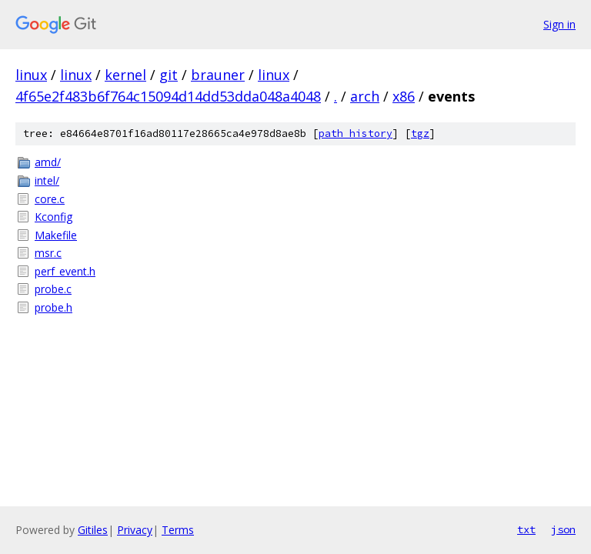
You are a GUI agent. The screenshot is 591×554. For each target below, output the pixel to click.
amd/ (48, 162)
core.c (50, 199)
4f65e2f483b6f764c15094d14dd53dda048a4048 (168, 96)
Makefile (56, 235)
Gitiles (93, 529)
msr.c (48, 252)
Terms (178, 529)
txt (526, 529)
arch (364, 96)
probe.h (53, 307)
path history (355, 133)
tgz (420, 133)
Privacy (134, 529)
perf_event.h (65, 271)
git (168, 74)
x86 (403, 96)
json (563, 529)
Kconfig (53, 216)
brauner (218, 74)
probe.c (53, 289)
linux (31, 74)
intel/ (47, 180)
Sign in (559, 24)
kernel (125, 74)
